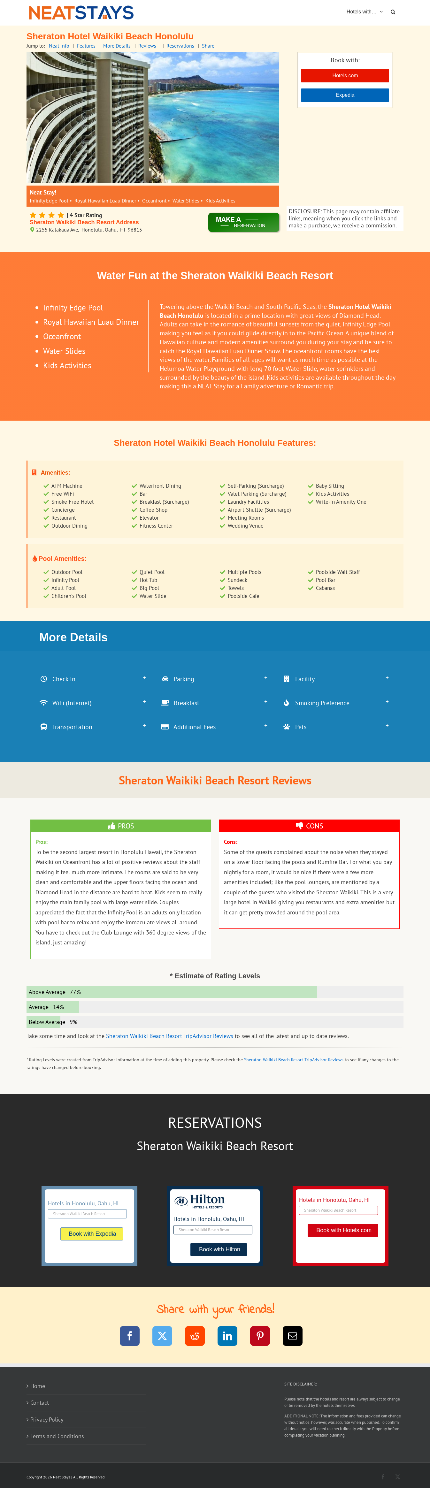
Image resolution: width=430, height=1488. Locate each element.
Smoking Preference (315, 703)
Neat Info (59, 45)
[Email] (296, 1337)
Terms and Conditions (57, 1436)
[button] (393, 11)
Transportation (66, 727)
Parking (177, 679)
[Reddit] (198, 1337)
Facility (298, 679)
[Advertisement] (345, 157)
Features (86, 45)
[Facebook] (133, 1337)
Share (208, 45)
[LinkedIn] (231, 1337)
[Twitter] (166, 1337)
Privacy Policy (46, 1419)
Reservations (180, 45)
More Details (117, 45)
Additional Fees (188, 727)
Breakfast (180, 703)
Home (37, 1386)
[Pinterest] (264, 1337)
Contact (39, 1402)
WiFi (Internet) (66, 703)
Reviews (147, 45)
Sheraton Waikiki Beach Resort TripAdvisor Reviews (169, 1036)
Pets (294, 727)
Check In (57, 679)
